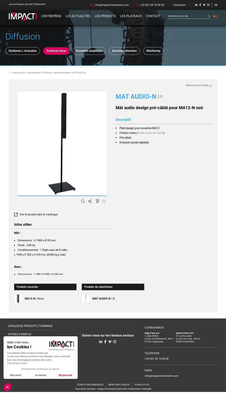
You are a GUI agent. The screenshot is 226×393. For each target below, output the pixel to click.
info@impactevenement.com (109, 5)
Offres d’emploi (19, 335)
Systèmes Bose (64, 51)
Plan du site (142, 385)
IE (161, 97)
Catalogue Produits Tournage (30, 327)
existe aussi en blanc (150, 134)
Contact (153, 16)
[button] (7, 387)
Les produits (105, 16)
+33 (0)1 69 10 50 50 (150, 5)
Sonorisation (34, 73)
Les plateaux (131, 16)
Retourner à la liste (199, 86)
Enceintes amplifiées (102, 51)
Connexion (179, 5)
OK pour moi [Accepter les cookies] (65, 375)
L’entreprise (51, 16)
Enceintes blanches (143, 51)
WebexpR (146, 390)
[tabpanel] (62, 144)
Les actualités (78, 16)
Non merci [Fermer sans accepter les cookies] (16, 375)
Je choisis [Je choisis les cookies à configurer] (40, 375)
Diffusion (47, 73)
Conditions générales (90, 385)
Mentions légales (119, 385)
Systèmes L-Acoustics (25, 51)
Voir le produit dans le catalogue (36, 215)
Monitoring (178, 51)
